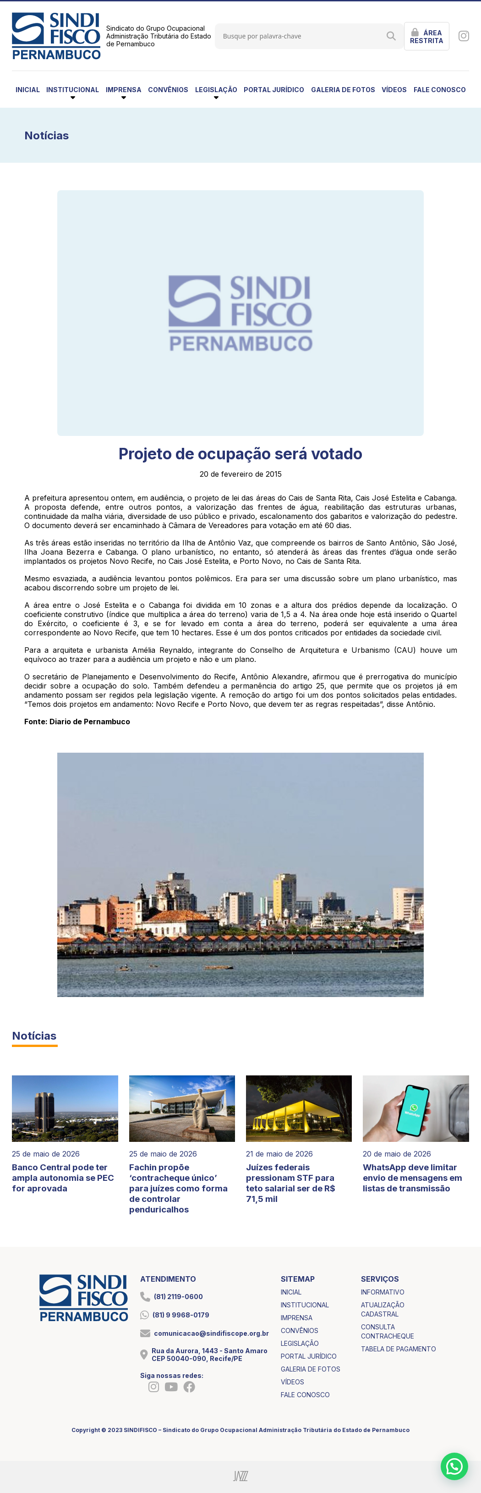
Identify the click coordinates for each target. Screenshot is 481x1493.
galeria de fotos (343, 90)
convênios (168, 90)
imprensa (296, 1318)
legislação (300, 1343)
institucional (305, 1305)
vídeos (394, 90)
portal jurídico (274, 90)
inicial (28, 90)
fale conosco (440, 90)
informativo (382, 1292)
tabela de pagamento (398, 1349)
